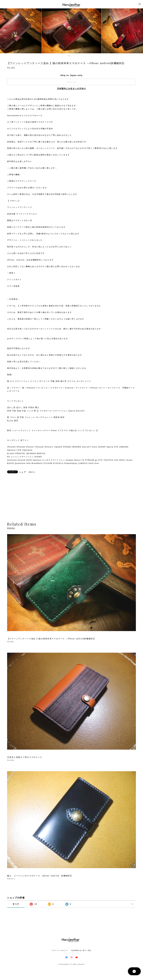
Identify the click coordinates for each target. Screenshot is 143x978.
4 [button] (72, 55)
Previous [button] (4, 30)
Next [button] (138, 30)
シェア (22, 472)
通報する (32, 472)
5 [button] (74, 55)
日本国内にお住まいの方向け (71, 88)
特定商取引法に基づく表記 (81, 950)
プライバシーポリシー (60, 950)
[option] (71, 30)
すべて (16, 904)
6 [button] (76, 55)
